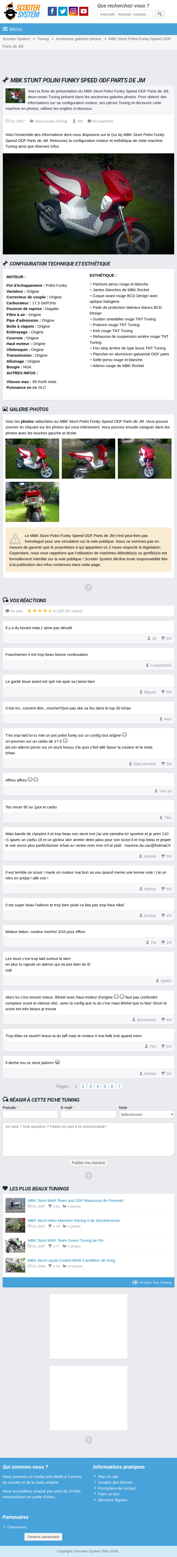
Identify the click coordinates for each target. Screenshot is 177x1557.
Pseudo (10, 1107)
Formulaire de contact (117, 1488)
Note (123, 1107)
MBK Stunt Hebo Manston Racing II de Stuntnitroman (74, 1220)
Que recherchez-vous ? (123, 6)
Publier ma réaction (88, 1162)
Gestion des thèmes (115, 1482)
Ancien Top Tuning (152, 1282)
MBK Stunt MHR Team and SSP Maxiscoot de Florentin (76, 1200)
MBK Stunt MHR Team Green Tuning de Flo (66, 1240)
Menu (12, 29)
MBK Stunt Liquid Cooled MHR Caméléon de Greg (71, 1260)
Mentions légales (112, 1500)
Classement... (18, 1527)
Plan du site (108, 1476)
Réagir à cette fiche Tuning (44, 1100)
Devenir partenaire (43, 1536)
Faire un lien (109, 1494)
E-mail (67, 1107)
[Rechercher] (160, 14)
